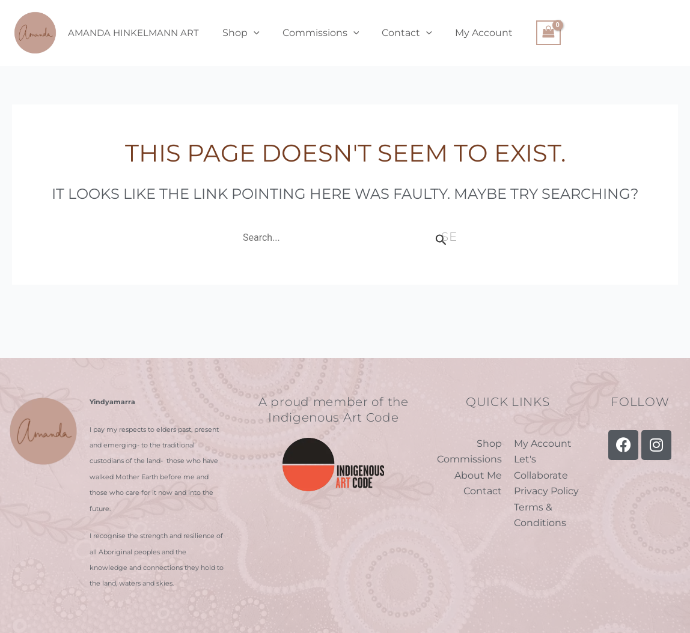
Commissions (315, 33)
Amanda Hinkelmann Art (133, 32)
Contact (398, 33)
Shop (239, 33)
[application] (252, 33)
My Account (471, 32)
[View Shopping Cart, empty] (534, 32)
